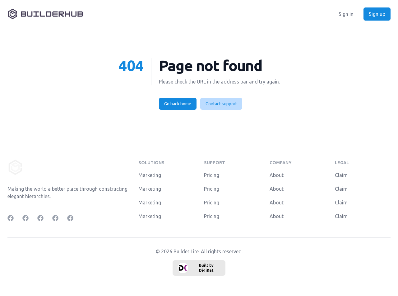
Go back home (177, 103)
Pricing (211, 175)
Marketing (149, 175)
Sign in (346, 14)
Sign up (377, 14)
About (277, 175)
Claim (341, 175)
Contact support (221, 103)
